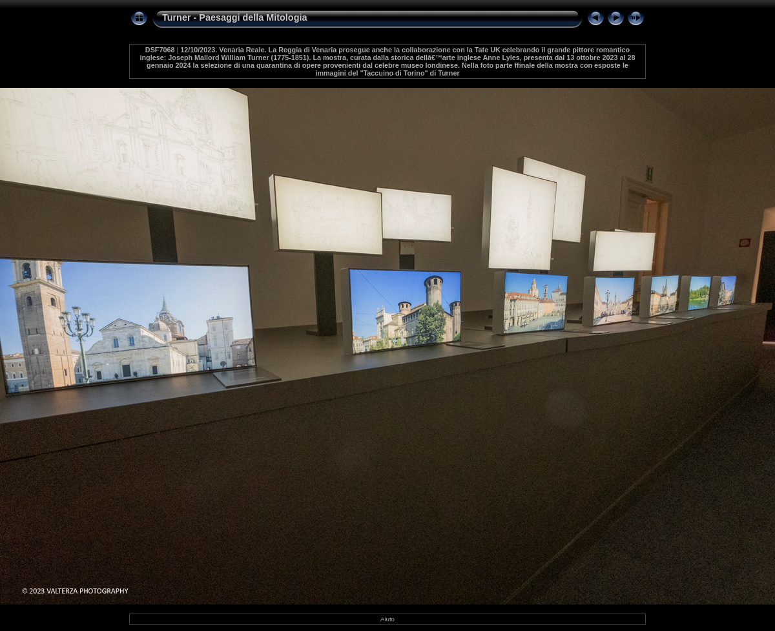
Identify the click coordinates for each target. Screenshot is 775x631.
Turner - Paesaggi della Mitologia (234, 17)
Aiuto (387, 619)
